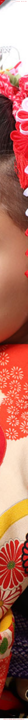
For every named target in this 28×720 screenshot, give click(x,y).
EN (13, 1)
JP (11, 1)
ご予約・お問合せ (24, 1)
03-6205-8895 (18, 1)
